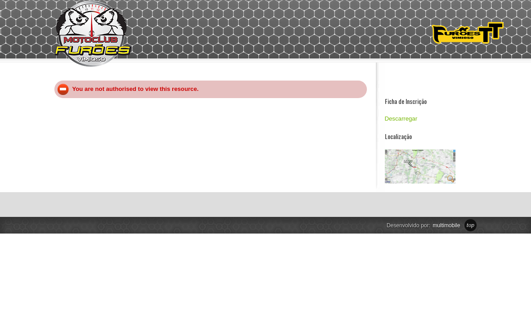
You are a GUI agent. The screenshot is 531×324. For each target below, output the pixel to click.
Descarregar (401, 118)
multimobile (446, 225)
